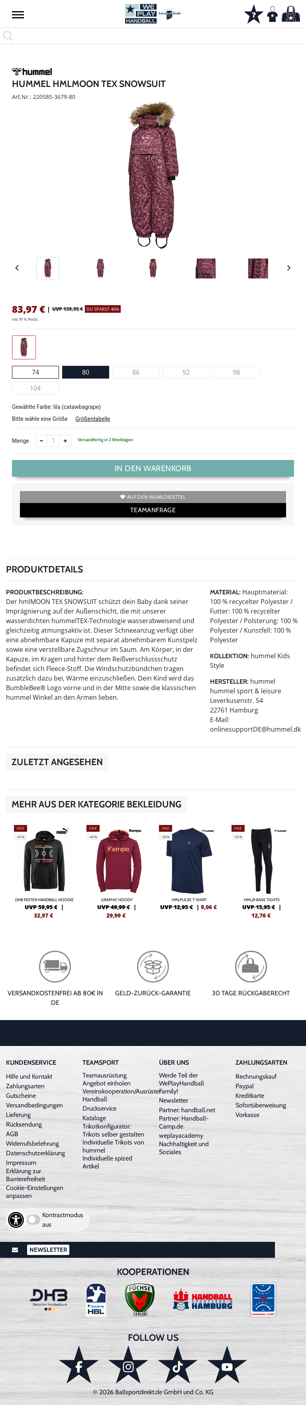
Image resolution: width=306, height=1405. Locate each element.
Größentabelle (92, 419)
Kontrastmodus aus (62, 1219)
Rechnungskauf (256, 1076)
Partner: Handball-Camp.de (184, 1122)
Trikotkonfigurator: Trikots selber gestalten (113, 1130)
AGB (12, 1134)
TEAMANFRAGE (153, 510)
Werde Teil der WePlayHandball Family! (181, 1083)
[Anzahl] (53, 441)
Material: (225, 592)
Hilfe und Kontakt (29, 1076)
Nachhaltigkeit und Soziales (184, 1148)
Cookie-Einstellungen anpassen (34, 1192)
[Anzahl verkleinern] (41, 441)
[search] (153, 36)
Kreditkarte (249, 1095)
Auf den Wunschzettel (153, 497)
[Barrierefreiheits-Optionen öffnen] (16, 1220)
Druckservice (99, 1108)
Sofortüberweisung (260, 1105)
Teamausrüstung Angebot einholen (106, 1079)
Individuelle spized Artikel (107, 1162)
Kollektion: (229, 656)
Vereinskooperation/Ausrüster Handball (121, 1095)
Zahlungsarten (25, 1086)
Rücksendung (24, 1124)
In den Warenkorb (153, 468)
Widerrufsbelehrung (32, 1143)
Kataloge (94, 1118)
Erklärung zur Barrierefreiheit (25, 1175)
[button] (18, 14)
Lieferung (18, 1115)
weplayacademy (181, 1135)
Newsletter (173, 1100)
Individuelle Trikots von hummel (113, 1146)
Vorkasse (247, 1115)
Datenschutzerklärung (35, 1153)
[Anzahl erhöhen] (65, 441)
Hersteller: (229, 681)
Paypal (244, 1086)
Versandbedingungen (34, 1105)
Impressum (21, 1162)
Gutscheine (21, 1095)
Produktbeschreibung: (45, 592)
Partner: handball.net (187, 1110)
